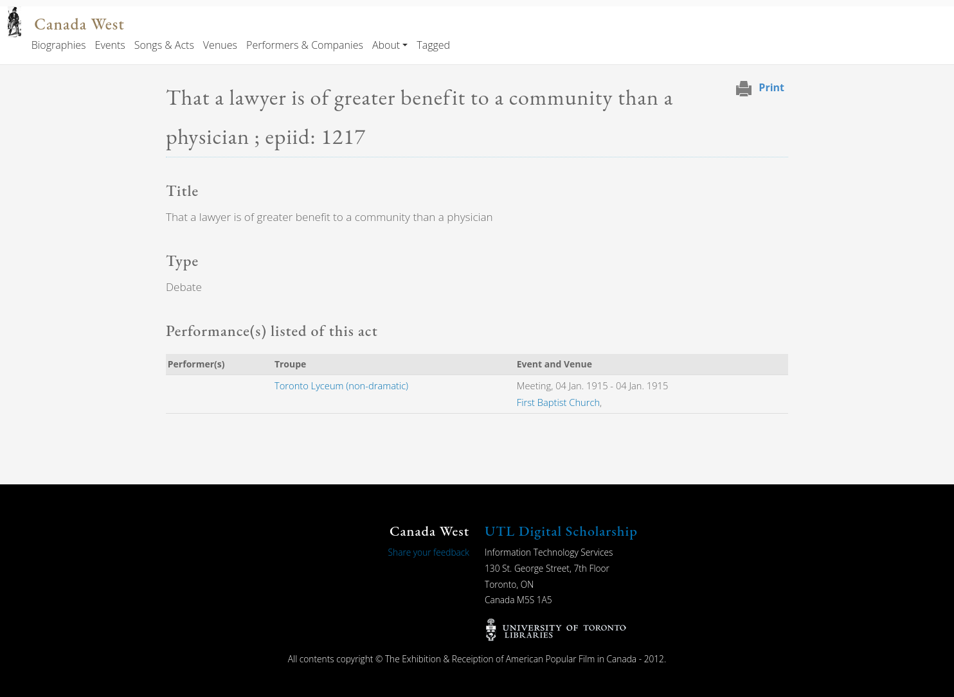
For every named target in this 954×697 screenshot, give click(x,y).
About (386, 45)
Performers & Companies (304, 45)
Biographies (59, 45)
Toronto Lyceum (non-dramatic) (341, 385)
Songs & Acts (164, 45)
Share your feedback (428, 552)
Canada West (79, 24)
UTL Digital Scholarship (561, 531)
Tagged (433, 45)
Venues (220, 45)
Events (110, 45)
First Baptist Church (558, 402)
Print (771, 87)
